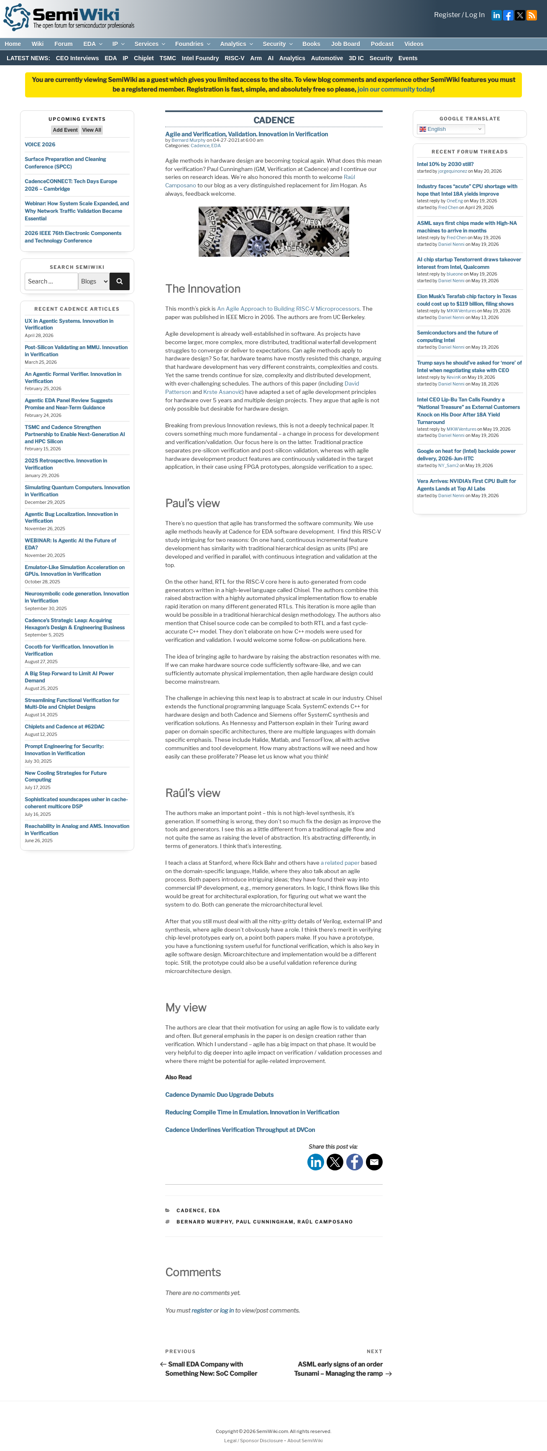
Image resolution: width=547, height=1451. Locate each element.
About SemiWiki (305, 1440)
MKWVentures (461, 311)
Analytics (237, 44)
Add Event (65, 130)
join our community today (395, 89)
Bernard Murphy (188, 140)
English (432, 128)
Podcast (382, 44)
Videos (414, 44)
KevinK (454, 377)
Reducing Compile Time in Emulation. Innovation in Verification (252, 1112)
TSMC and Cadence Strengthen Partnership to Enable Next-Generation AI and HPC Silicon (75, 434)
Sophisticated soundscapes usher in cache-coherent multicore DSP (76, 803)
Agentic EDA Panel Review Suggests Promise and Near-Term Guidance (68, 404)
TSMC (167, 58)
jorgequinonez (452, 171)
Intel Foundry (200, 58)
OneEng (455, 201)
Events (408, 58)
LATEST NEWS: (28, 58)
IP (119, 44)
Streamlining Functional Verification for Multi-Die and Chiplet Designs (72, 703)
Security (278, 44)
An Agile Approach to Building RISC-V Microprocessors (288, 308)
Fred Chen (448, 207)
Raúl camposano (325, 1222)
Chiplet (143, 58)
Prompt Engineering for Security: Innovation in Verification (64, 749)
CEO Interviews (77, 58)
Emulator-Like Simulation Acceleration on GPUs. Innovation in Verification (75, 570)
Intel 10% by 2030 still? (445, 164)
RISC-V (234, 58)
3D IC (356, 58)
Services (151, 44)
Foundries (193, 44)
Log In (475, 15)
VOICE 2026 (40, 144)
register (202, 1310)
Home (13, 44)
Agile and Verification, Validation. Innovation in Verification (246, 134)
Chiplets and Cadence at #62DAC (65, 726)
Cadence (200, 145)
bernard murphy (204, 1222)
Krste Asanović (223, 391)
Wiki (38, 44)
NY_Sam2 (448, 465)
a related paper (340, 862)
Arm (256, 58)
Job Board (345, 44)
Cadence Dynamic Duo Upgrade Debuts (219, 1094)
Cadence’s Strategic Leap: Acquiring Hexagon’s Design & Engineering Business (75, 624)
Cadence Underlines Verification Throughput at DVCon (240, 1129)
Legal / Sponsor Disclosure (254, 1440)
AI (271, 58)
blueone (455, 274)
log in (227, 1310)
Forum (63, 44)
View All (91, 130)
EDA (93, 44)
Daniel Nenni (451, 244)
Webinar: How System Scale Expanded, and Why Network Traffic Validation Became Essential (77, 211)
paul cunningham (265, 1222)
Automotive (327, 58)
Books (311, 44)
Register (447, 15)
